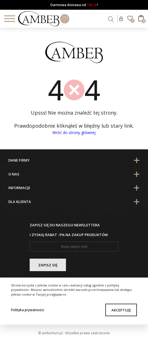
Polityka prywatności (27, 310)
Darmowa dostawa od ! (74, 5)
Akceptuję (121, 310)
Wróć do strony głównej (74, 132)
